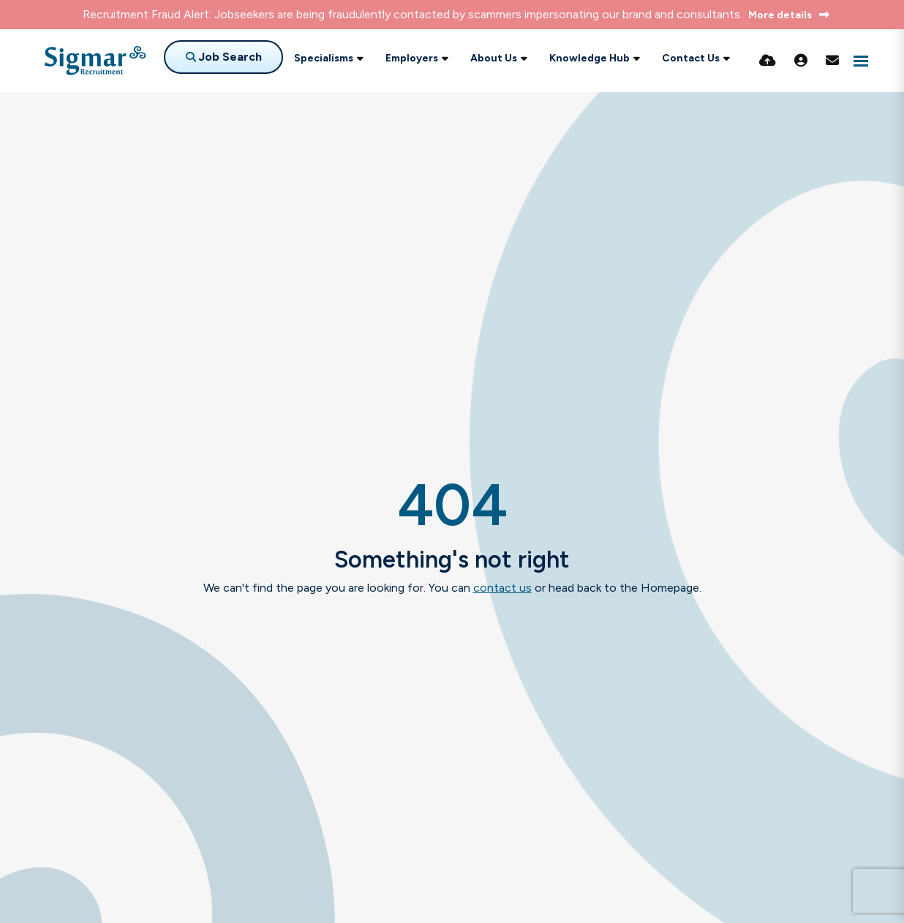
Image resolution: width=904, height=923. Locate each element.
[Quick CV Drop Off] (767, 61)
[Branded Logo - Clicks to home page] (95, 60)
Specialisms (323, 58)
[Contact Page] (832, 61)
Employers (411, 58)
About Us (493, 58)
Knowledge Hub (589, 58)
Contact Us (691, 58)
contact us (502, 588)
